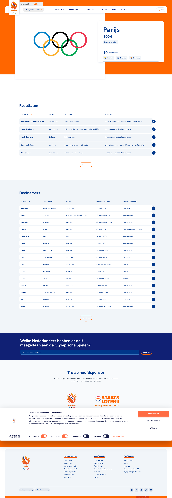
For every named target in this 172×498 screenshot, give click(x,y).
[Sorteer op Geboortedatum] (113, 201)
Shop (114, 10)
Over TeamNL (98, 460)
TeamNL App (103, 10)
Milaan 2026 (74, 10)
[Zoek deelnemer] (146, 352)
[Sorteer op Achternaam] (56, 201)
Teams (126, 463)
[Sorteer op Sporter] (31, 114)
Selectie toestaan (153, 478)
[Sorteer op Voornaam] (33, 201)
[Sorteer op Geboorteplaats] (140, 201)
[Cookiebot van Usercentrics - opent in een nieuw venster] (14, 493)
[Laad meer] (86, 166)
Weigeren (153, 485)
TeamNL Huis (89, 10)
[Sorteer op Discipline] (76, 114)
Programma (59, 10)
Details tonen (118, 494)
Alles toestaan (153, 471)
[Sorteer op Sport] (57, 114)
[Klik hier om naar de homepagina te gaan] (14, 7)
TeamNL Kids (98, 463)
